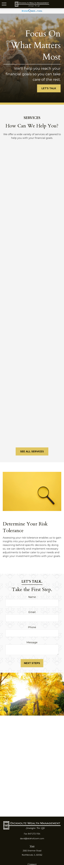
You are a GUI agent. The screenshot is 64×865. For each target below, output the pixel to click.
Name (32, 597)
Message (32, 642)
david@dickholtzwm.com (32, 838)
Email (32, 612)
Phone (32, 627)
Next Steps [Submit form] (32, 663)
